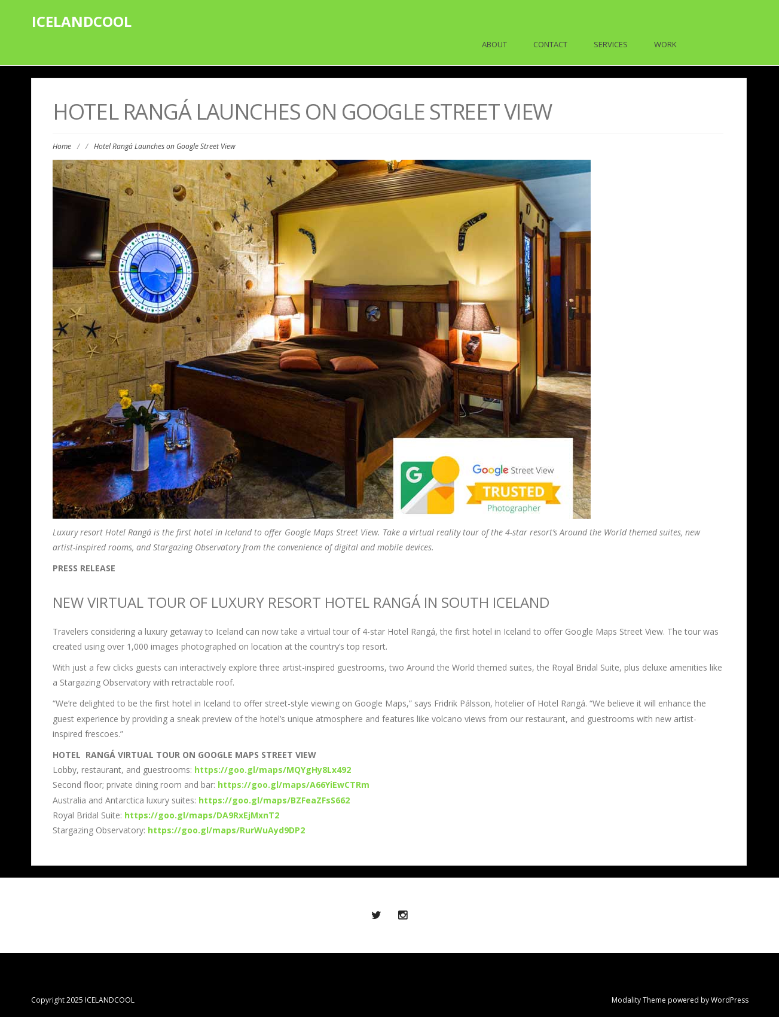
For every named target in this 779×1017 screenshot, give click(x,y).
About (494, 44)
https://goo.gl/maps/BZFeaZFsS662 (274, 800)
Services (611, 44)
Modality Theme (639, 1000)
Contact (550, 44)
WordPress (730, 1000)
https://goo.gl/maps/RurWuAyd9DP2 (226, 830)
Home (62, 146)
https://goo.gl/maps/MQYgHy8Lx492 (272, 769)
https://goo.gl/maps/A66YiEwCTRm (293, 784)
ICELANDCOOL (82, 21)
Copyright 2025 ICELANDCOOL (83, 1000)
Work (665, 44)
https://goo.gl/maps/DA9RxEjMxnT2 (201, 815)
